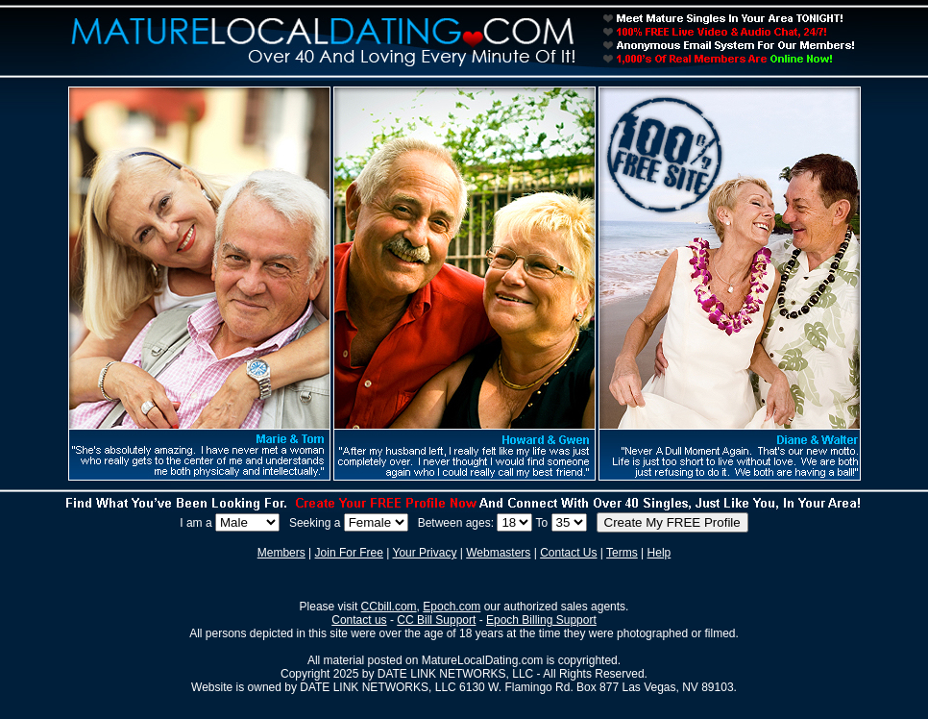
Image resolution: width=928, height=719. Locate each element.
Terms (622, 552)
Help (659, 552)
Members (281, 552)
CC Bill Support (436, 620)
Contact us (358, 620)
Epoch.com (451, 606)
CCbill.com (389, 606)
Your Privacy (425, 552)
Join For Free (349, 552)
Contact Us (568, 552)
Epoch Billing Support (541, 620)
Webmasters (498, 552)
